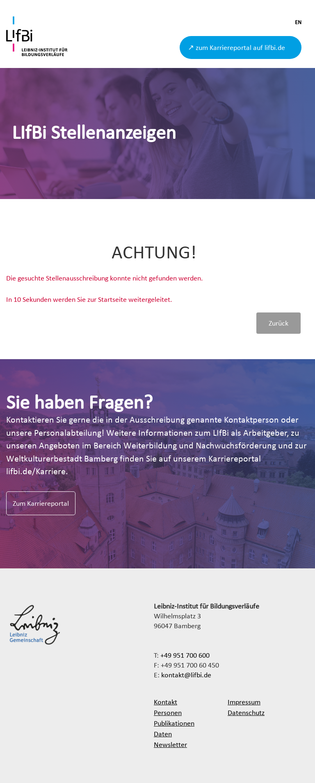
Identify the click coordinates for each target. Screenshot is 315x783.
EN (298, 22)
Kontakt (165, 702)
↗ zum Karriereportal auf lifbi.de (236, 47)
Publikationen (174, 723)
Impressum (244, 702)
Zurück (278, 323)
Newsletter (170, 744)
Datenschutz (246, 712)
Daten (163, 734)
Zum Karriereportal (41, 503)
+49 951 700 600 (185, 655)
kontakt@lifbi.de (186, 675)
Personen (168, 712)
